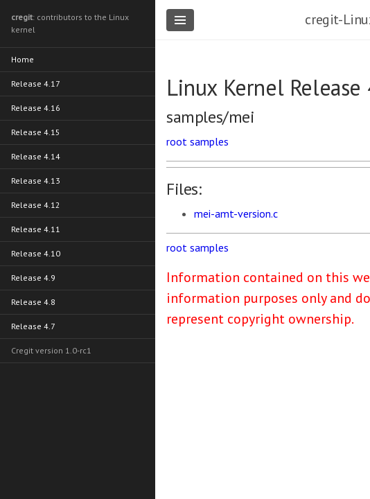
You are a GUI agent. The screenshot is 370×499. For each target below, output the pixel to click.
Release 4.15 (35, 132)
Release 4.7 (33, 326)
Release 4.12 (35, 205)
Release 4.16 (35, 108)
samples (209, 141)
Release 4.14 (35, 156)
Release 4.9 (33, 277)
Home (22, 59)
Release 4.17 (35, 83)
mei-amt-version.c (236, 213)
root (176, 141)
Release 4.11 (35, 229)
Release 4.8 (33, 302)
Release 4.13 (35, 180)
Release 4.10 (35, 253)
